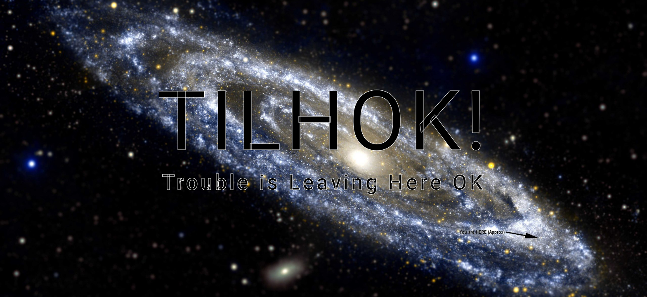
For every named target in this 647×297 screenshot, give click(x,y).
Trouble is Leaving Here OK (324, 182)
